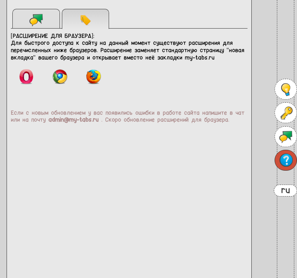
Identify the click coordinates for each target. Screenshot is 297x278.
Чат (36, 19)
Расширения (85, 19)
